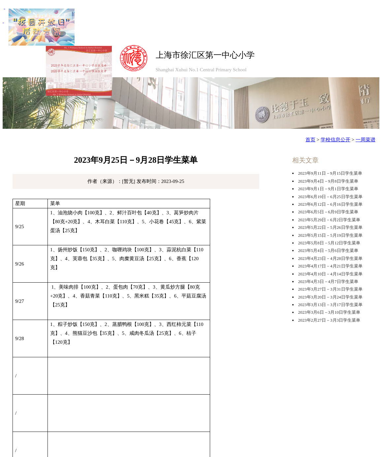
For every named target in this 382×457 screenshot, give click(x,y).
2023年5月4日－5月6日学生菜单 (328, 250)
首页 (310, 139)
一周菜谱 (365, 139)
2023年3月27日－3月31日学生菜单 (330, 289)
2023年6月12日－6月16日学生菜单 (330, 204)
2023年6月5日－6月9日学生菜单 (328, 211)
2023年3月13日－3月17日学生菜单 (330, 304)
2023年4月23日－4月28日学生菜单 (330, 258)
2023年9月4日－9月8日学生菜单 (328, 181)
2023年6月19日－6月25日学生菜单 (330, 196)
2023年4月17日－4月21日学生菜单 (330, 266)
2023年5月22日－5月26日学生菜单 (330, 227)
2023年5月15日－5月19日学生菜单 (330, 235)
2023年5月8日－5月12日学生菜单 (329, 242)
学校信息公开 (335, 139)
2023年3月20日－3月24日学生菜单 (330, 297)
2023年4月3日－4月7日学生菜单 (328, 281)
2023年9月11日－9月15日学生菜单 (330, 173)
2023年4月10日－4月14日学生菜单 (330, 273)
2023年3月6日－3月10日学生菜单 (329, 312)
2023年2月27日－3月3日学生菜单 (329, 320)
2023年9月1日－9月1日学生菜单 (328, 188)
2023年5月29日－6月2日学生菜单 (329, 219)
